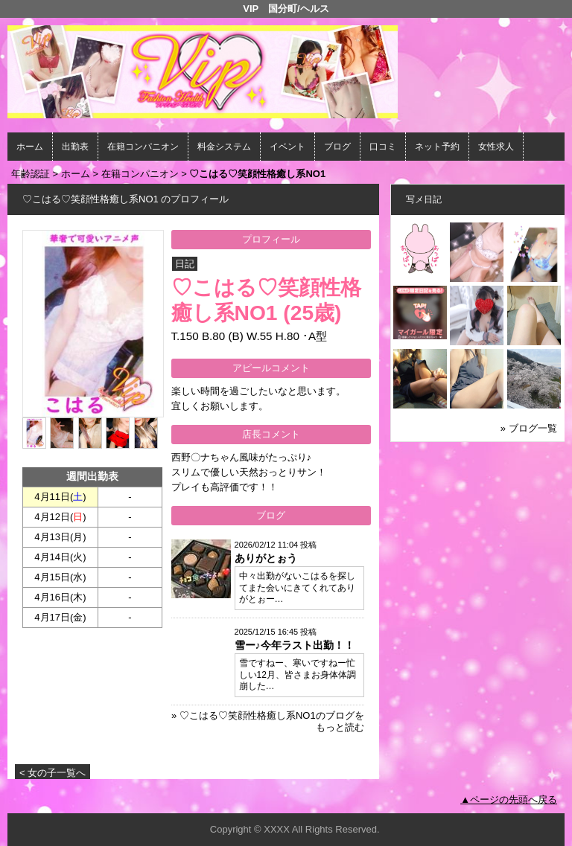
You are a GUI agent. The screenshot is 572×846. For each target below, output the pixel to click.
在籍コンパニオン (143, 146)
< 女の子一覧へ (52, 772)
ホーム (29, 146)
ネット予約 (437, 146)
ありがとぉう (266, 558)
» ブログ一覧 (528, 428)
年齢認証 (30, 173)
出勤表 (75, 146)
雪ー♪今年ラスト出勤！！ (295, 645)
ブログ (337, 146)
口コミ (382, 146)
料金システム (224, 146)
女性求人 (496, 146)
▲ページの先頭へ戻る (508, 799)
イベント (287, 146)
